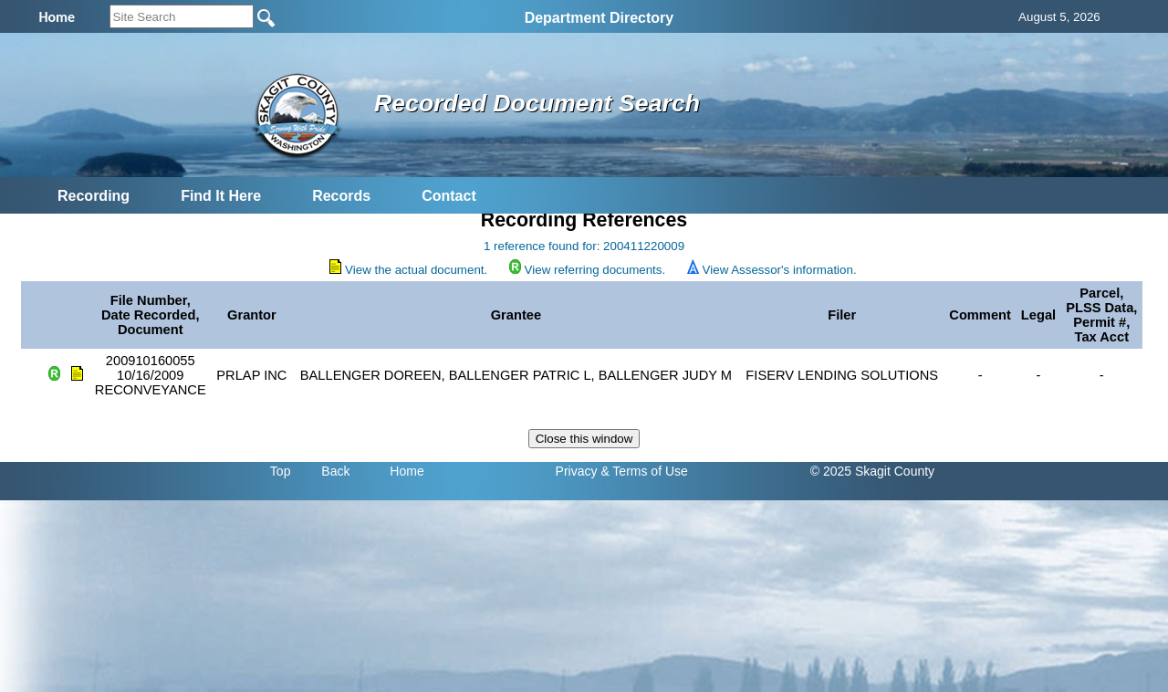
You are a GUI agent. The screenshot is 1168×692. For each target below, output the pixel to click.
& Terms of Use (643, 471)
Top (280, 471)
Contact (449, 196)
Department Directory (599, 18)
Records (341, 196)
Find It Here (221, 196)
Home (406, 471)
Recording (93, 196)
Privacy (577, 471)
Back (335, 471)
